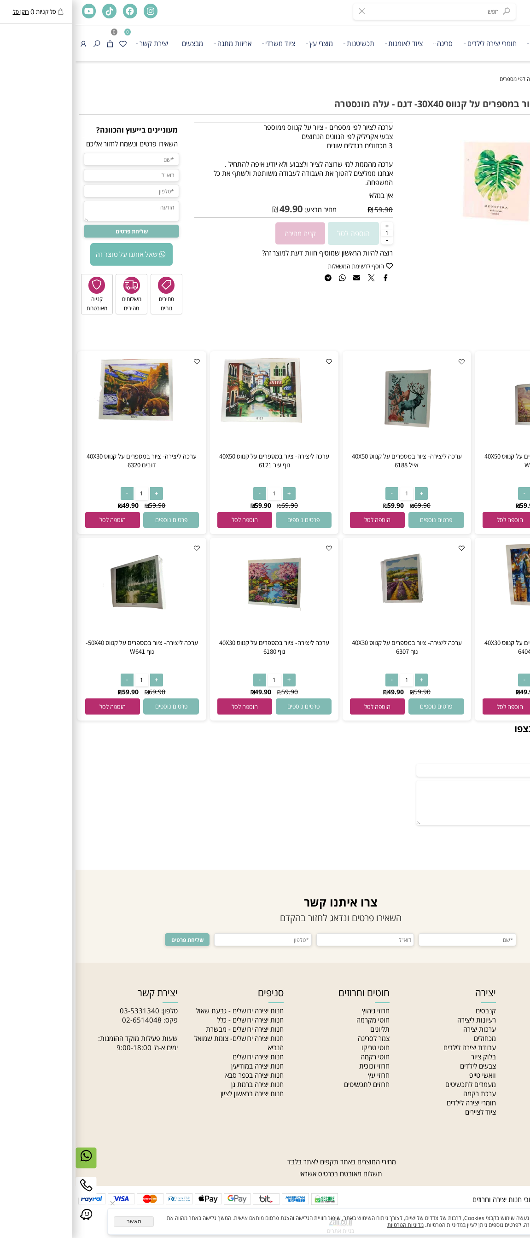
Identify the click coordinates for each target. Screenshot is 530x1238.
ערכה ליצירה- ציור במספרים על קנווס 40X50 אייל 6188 (331, 460)
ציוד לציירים (405, 1111)
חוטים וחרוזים (288, 992)
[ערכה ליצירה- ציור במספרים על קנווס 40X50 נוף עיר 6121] (198, 420)
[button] (434, 519)
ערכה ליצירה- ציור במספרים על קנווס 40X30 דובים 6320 (66, 460)
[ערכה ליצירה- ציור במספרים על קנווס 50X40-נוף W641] (66, 629)
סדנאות (516, 1111)
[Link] (10, 1223)
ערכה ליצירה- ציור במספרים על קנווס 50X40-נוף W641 (66, 647)
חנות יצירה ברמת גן (182, 1084)
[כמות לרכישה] (311, 233)
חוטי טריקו (300, 1047)
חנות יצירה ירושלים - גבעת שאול (164, 1010)
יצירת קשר (76, 43)
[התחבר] (8, 43)
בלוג (520, 1093)
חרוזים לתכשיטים (291, 1084)
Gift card (512, 1121)
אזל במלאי (513, 126)
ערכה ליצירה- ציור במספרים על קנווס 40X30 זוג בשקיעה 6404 (464, 647)
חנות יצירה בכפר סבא (179, 1075)
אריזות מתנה (157, 43)
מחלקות (515, 1102)
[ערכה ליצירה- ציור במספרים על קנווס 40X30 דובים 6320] (66, 420)
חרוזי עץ (303, 1075)
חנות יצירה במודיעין (182, 1065)
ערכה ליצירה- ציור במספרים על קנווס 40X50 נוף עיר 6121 (199, 460)
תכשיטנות (283, 43)
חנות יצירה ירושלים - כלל (174, 1019)
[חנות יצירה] (505, 40)
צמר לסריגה (298, 1038)
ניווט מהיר (507, 992)
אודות (518, 1019)
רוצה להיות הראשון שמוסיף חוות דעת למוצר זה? (251, 252)
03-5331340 (64, 1010)
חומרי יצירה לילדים (414, 43)
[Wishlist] (47, 43)
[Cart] (34, 43)
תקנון (519, 1065)
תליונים (304, 1029)
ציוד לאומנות (328, 43)
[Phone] (10, 1193)
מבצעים (117, 43)
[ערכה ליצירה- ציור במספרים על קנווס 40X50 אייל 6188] (331, 448)
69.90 (479, 505)
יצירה (460, 43)
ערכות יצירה (404, 1029)
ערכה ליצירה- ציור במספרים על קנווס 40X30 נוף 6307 (331, 647)
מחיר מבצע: (244, 209)
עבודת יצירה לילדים (394, 1047)
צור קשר (514, 1056)
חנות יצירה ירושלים (182, 1056)
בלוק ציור (408, 1056)
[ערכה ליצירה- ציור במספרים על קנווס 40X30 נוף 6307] (331, 635)
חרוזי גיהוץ (300, 1010)
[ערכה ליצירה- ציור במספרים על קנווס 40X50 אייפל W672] (463, 448)
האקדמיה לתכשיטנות (497, 1029)
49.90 (215, 209)
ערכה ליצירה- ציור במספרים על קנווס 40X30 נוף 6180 (199, 647)
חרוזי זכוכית (299, 1065)
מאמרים (516, 1038)
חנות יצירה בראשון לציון (176, 1093)
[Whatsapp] (10, 1164)
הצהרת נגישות (506, 1075)
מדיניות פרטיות (505, 1084)
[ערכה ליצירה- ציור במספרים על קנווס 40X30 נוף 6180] (199, 635)
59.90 (308, 209)
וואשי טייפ (407, 1075)
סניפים (517, 1047)
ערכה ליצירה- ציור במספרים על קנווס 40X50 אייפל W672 (464, 460)
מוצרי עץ (243, 43)
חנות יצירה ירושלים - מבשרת (169, 1029)
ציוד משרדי (203, 43)
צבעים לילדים (402, 1065)
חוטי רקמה (299, 1056)
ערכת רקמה (404, 1093)
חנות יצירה (511, 1010)
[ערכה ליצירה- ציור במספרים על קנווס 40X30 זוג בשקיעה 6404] (464, 606)
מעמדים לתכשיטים (395, 1084)
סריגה (368, 43)
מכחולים (409, 1038)
